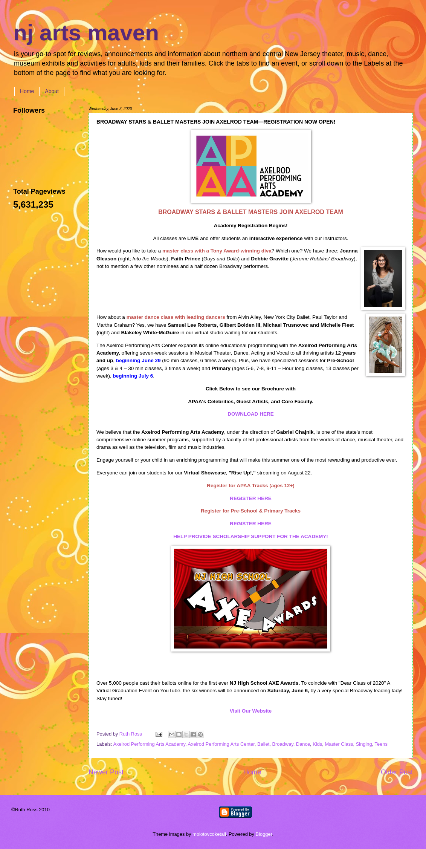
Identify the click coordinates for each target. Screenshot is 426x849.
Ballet (263, 744)
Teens (381, 744)
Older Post (397, 772)
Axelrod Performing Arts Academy (149, 744)
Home (27, 91)
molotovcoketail (209, 834)
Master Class (339, 744)
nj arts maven (86, 32)
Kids (317, 744)
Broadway (282, 744)
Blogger (264, 834)
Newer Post (106, 772)
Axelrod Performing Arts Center (221, 744)
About (52, 91)
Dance (303, 744)
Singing (364, 744)
